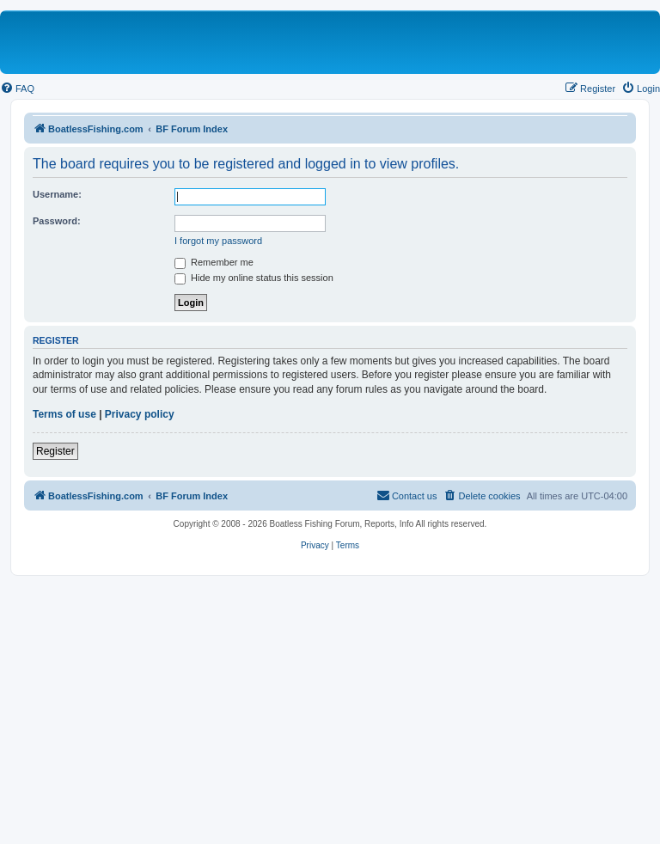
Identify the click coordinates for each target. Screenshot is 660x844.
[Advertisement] (330, 704)
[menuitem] (17, 88)
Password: (57, 221)
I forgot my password (218, 240)
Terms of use (64, 414)
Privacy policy (139, 414)
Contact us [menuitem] (406, 495)
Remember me (214, 262)
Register (55, 451)
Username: (57, 194)
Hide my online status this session (253, 277)
